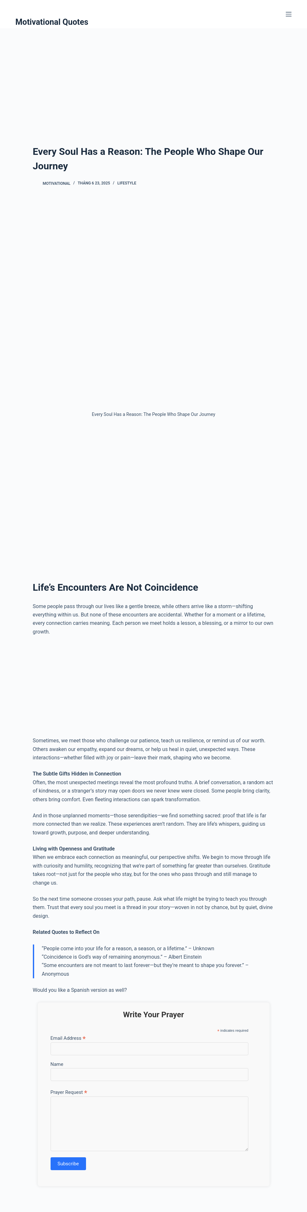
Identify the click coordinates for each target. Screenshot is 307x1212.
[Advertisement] (153, 77)
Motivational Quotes (52, 22)
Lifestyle (126, 183)
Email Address (68, 1038)
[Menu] (289, 14)
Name (57, 1064)
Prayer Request (69, 1092)
